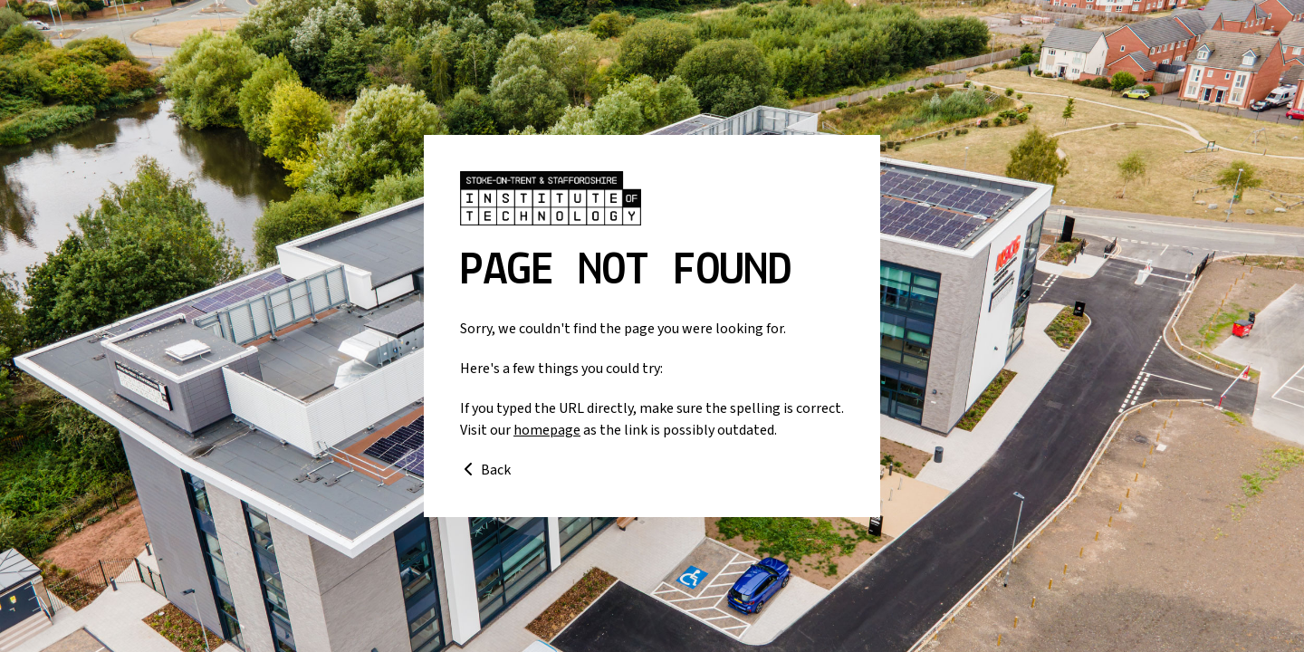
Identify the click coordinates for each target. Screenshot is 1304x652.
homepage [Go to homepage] (546, 430)
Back (485, 470)
